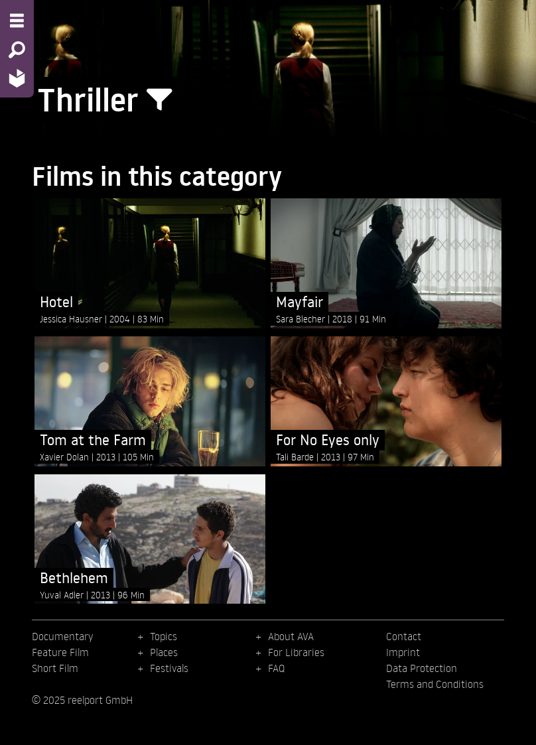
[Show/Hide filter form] (159, 100)
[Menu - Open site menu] (17, 20)
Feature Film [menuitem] (60, 652)
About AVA (291, 636)
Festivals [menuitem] (169, 668)
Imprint (403, 652)
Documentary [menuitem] (62, 636)
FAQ (276, 668)
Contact (403, 636)
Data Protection (421, 668)
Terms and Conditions (435, 684)
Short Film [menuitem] (55, 668)
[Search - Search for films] (17, 49)
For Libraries (296, 652)
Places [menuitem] (164, 652)
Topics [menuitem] (163, 636)
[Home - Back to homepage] (17, 78)
